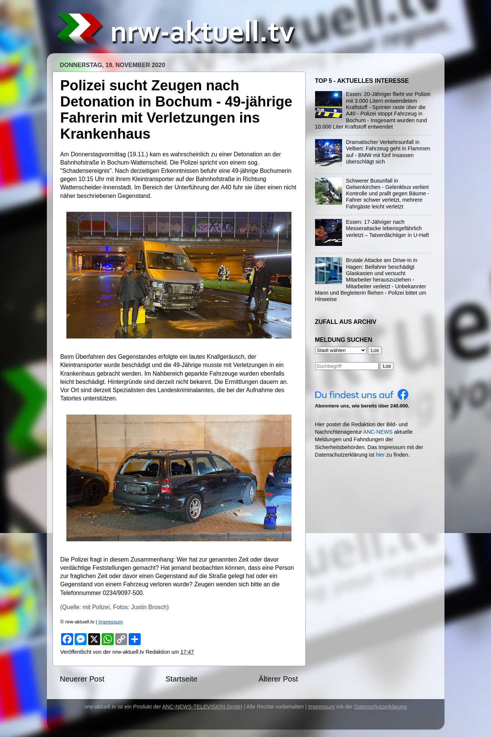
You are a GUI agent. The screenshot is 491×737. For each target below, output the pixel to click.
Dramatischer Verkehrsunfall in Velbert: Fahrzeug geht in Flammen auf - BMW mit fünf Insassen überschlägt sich (388, 152)
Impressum (110, 622)
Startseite (181, 679)
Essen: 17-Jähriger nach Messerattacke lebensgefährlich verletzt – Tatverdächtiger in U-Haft (387, 228)
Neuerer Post (82, 679)
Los (387, 366)
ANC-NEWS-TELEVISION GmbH (202, 707)
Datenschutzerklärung (380, 707)
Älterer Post (278, 679)
